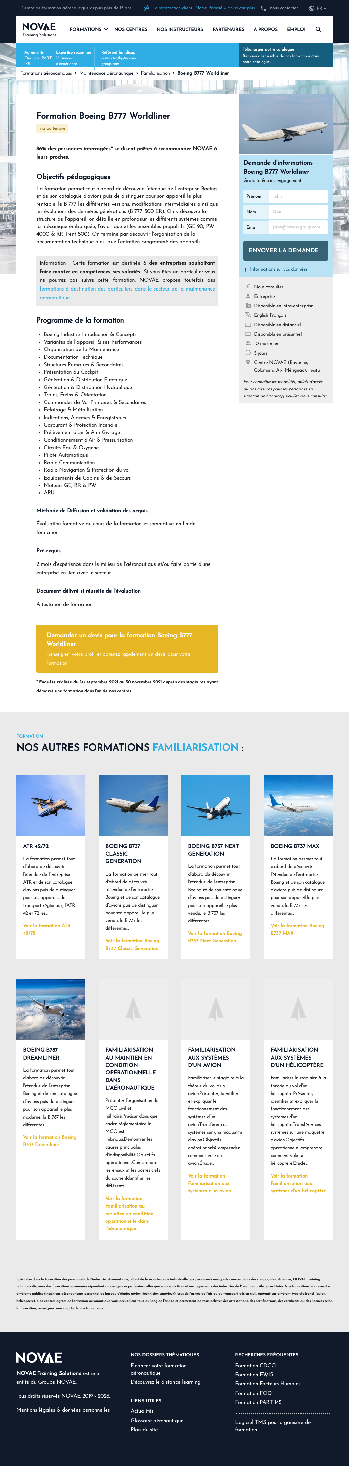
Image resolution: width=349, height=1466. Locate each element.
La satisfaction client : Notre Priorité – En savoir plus (203, 8)
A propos (266, 30)
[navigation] (318, 9)
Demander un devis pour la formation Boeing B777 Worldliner (122, 650)
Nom (251, 212)
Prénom (253, 196)
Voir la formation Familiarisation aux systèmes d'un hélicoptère (298, 1184)
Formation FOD (253, 1393)
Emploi (296, 30)
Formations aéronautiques (46, 73)
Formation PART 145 (258, 1402)
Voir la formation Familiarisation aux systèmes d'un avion (209, 1184)
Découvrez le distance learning (165, 1382)
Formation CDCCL (256, 1366)
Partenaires (228, 30)
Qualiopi (32, 58)
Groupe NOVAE (57, 1382)
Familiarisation (155, 73)
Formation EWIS (254, 1375)
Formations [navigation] (89, 29)
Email (251, 227)
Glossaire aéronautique (157, 1421)
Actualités (142, 1411)
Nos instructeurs (180, 30)
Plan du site (144, 1430)
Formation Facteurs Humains (267, 1384)
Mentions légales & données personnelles (63, 1410)
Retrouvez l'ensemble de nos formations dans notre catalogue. (286, 55)
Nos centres (130, 30)
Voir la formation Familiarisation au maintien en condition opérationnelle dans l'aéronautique (129, 1214)
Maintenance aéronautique (106, 73)
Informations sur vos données (278, 269)
